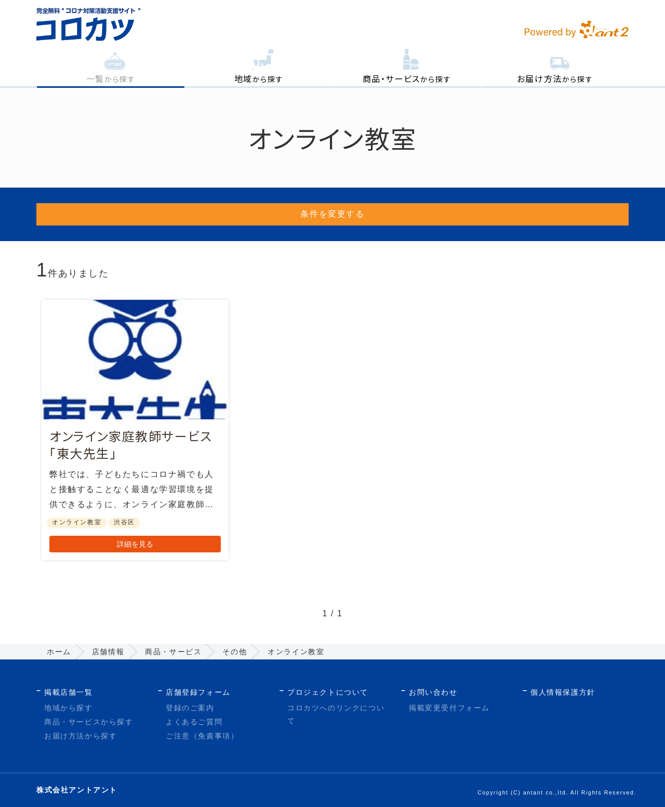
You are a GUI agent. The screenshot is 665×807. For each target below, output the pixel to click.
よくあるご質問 (194, 722)
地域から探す (68, 708)
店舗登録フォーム (198, 692)
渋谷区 (124, 522)
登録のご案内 (190, 708)
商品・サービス (173, 651)
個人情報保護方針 (562, 692)
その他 (234, 651)
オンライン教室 (76, 522)
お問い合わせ (433, 692)
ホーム (59, 651)
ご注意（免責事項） (202, 736)
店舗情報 (108, 651)
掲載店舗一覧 (68, 692)
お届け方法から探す (80, 736)
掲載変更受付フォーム (449, 708)
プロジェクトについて (327, 692)
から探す (111, 78)
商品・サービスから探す (89, 722)
